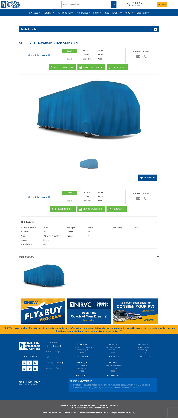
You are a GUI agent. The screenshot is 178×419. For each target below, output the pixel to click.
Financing (49, 362)
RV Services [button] (82, 12)
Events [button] (116, 12)
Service (48, 351)
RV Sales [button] (33, 12)
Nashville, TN (81, 363)
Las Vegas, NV (143, 344)
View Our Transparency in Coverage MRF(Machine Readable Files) (107, 413)
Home (49, 346)
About (58, 362)
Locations (48, 368)
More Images (147, 177)
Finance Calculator (90, 67)
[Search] (86, 4)
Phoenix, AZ (113, 363)
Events (57, 357)
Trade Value (117, 67)
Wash (49, 357)
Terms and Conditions (53, 413)
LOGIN (162, 4)
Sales (57, 346)
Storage (58, 351)
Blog (106, 12)
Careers (59, 368)
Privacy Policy (71, 413)
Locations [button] (141, 12)
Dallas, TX (113, 344)
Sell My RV (49, 12)
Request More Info (62, 67)
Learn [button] (96, 12)
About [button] (128, 12)
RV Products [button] (64, 12)
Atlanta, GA (82, 344)
